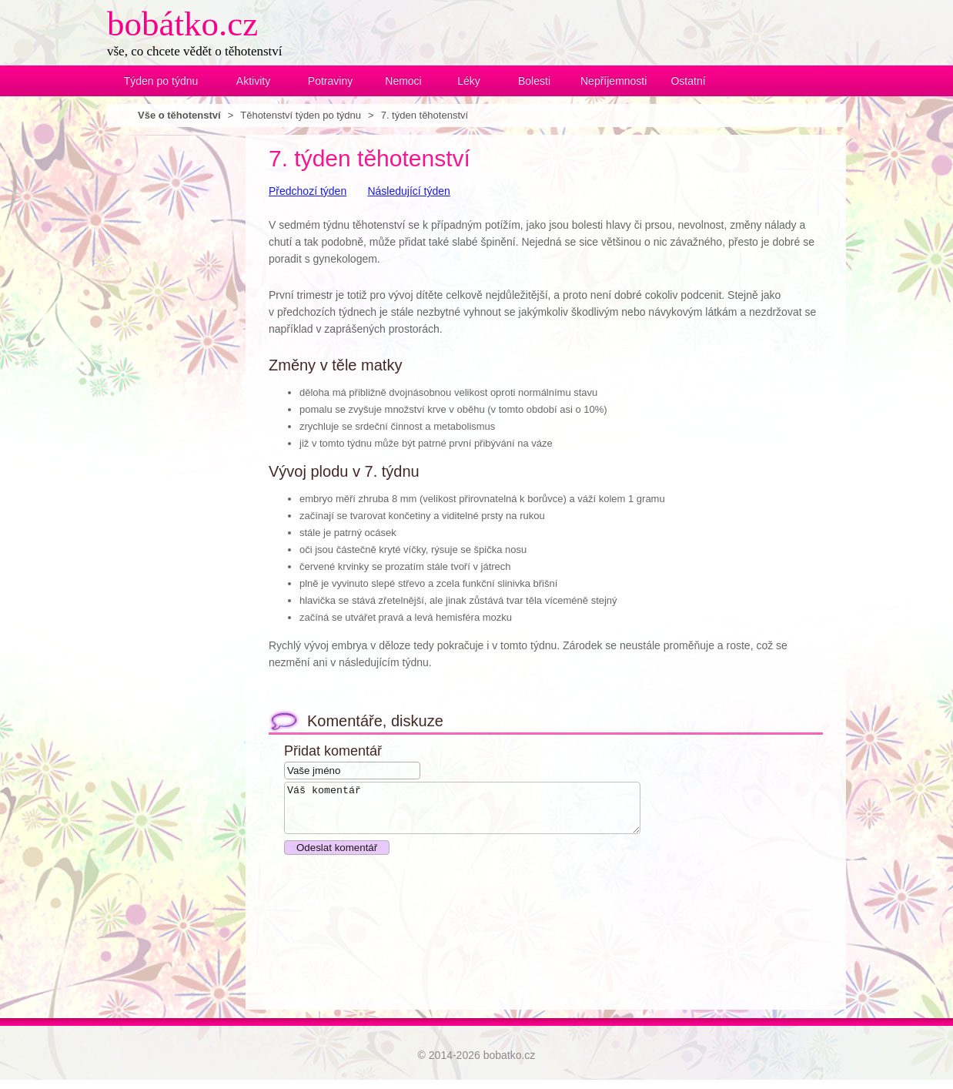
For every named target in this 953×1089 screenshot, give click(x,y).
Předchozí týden (307, 191)
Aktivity (253, 81)
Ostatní (687, 81)
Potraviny (330, 81)
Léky (468, 81)
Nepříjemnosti (611, 81)
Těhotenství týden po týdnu (300, 115)
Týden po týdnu (161, 81)
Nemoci (403, 81)
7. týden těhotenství (424, 115)
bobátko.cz (182, 24)
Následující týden (408, 191)
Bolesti (534, 81)
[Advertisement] (168, 366)
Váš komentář (483, 812)
